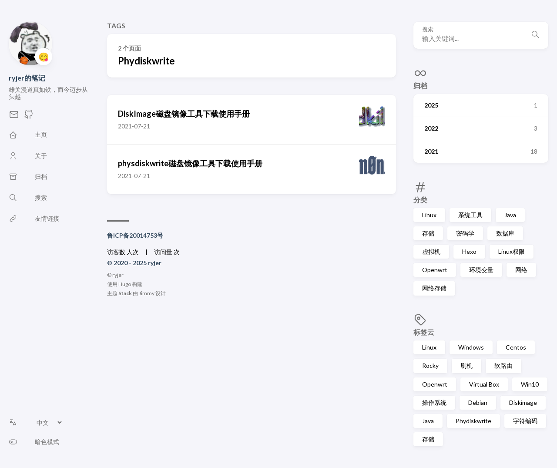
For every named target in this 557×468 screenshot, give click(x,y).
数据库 (505, 233)
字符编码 (525, 420)
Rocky (430, 365)
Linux (429, 215)
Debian (477, 402)
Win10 (530, 384)
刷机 (466, 365)
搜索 (427, 29)
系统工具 (470, 215)
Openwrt (434, 269)
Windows (471, 347)
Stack (125, 293)
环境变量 (481, 269)
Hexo (469, 251)
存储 (428, 233)
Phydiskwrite (473, 420)
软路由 (503, 365)
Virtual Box (484, 384)
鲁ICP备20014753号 (135, 235)
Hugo (124, 284)
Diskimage (523, 402)
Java (510, 215)
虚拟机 (431, 251)
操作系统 (434, 402)
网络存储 (434, 288)
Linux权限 (511, 251)
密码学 (465, 233)
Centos (516, 347)
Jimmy (146, 293)
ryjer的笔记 (27, 78)
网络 (521, 269)
